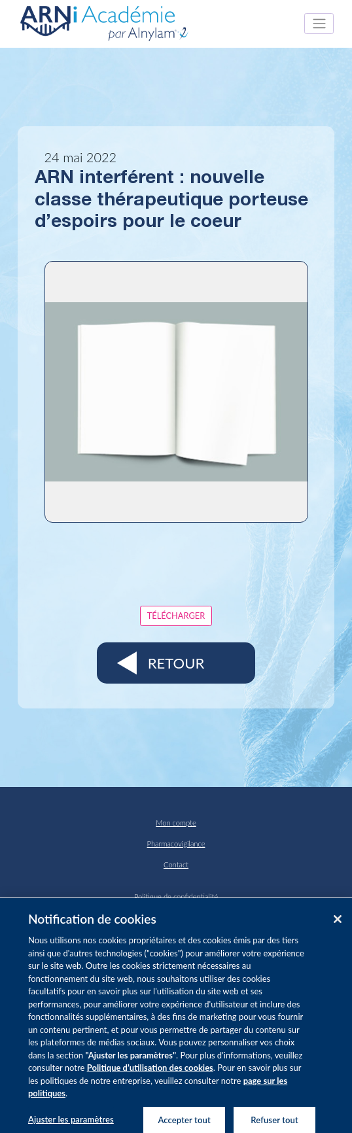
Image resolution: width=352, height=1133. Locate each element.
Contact (176, 864)
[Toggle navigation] (319, 23)
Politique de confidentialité (176, 896)
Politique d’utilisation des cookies (150, 1071)
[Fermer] (337, 923)
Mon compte (176, 822)
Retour (176, 663)
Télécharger (176, 615)
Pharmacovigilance (176, 843)
